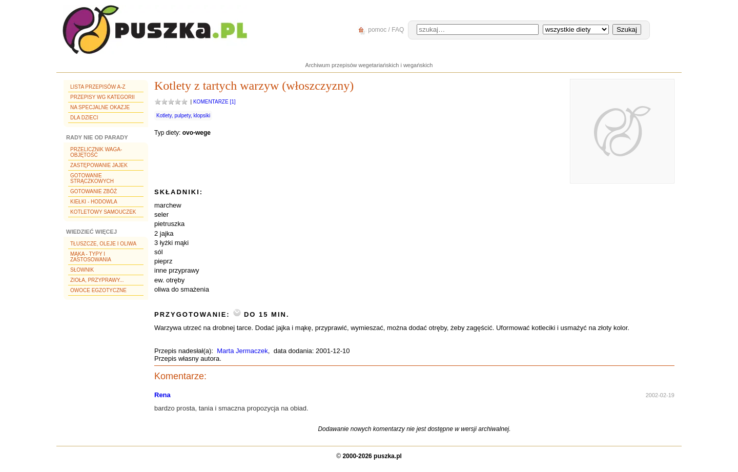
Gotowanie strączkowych (92, 178)
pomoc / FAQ (379, 30)
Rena (162, 395)
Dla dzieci (84, 117)
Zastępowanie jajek (99, 165)
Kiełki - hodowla (93, 201)
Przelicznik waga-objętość (96, 152)
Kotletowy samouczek (103, 212)
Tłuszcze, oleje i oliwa (103, 244)
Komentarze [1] (214, 102)
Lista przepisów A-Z (98, 87)
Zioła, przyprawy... (97, 280)
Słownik (82, 270)
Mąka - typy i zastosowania (90, 256)
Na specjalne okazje (100, 107)
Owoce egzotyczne (98, 290)
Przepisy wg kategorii (102, 97)
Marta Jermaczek (242, 351)
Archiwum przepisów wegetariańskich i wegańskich (369, 65)
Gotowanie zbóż (93, 191)
